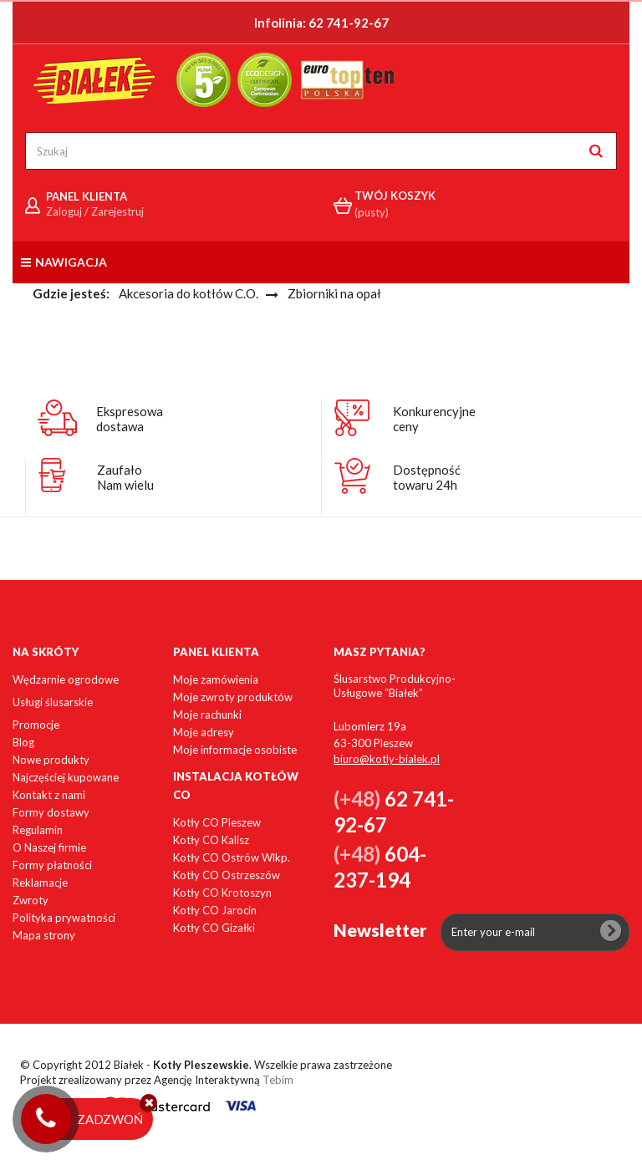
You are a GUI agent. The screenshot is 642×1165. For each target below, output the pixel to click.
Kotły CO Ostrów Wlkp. (231, 857)
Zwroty (30, 900)
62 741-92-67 (348, 22)
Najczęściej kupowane (66, 777)
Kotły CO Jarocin (215, 910)
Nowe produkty (51, 759)
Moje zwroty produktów (233, 697)
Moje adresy (203, 732)
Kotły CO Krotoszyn (222, 892)
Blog (23, 742)
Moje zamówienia (215, 679)
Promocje (36, 724)
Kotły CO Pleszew (217, 822)
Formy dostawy (51, 812)
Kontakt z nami (49, 794)
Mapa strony (44, 935)
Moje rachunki (207, 714)
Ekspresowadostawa (129, 419)
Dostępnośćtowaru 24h (427, 477)
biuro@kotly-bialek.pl (387, 759)
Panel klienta (216, 652)
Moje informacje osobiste (235, 749)
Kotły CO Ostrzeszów (226, 875)
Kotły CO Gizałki (214, 927)
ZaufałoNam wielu (125, 477)
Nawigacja (64, 262)
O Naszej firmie (49, 847)
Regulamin (38, 830)
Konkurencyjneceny (434, 419)
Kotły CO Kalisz (211, 840)
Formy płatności (52, 865)
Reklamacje (40, 882)
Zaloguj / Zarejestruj (95, 211)
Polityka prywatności (64, 917)
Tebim (277, 1079)
